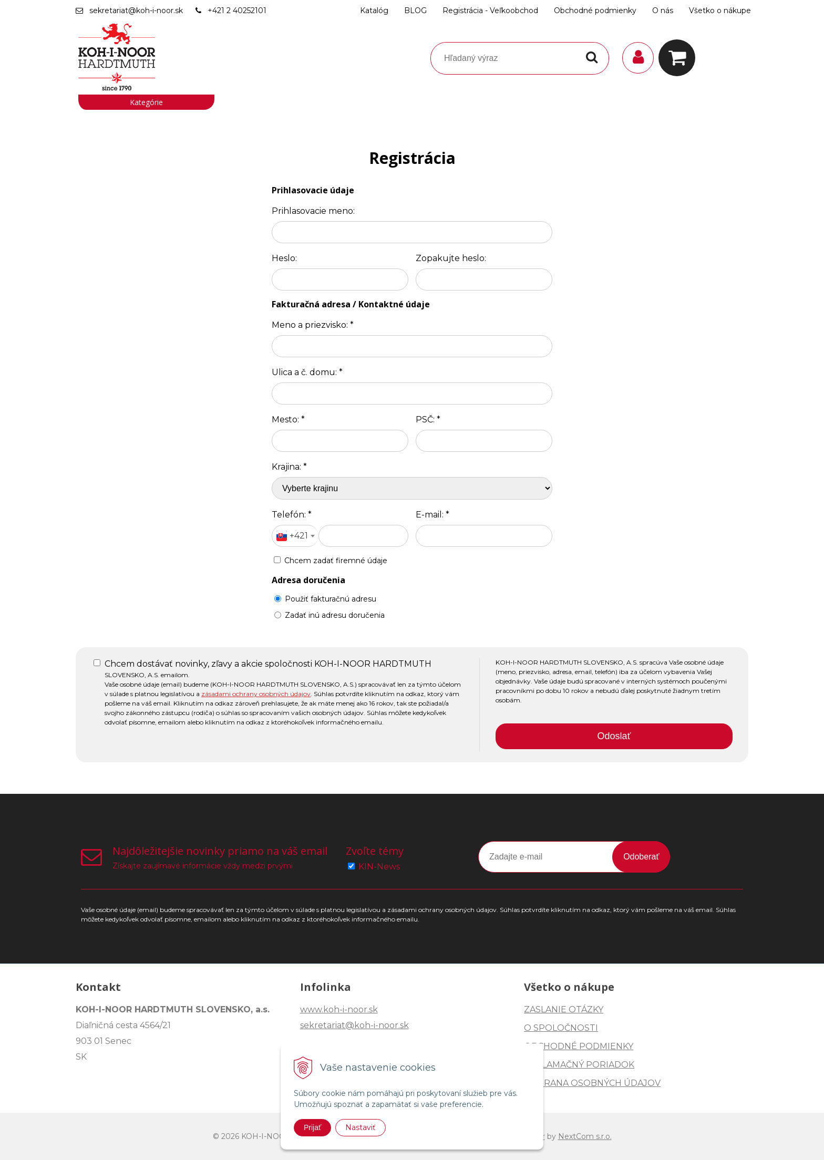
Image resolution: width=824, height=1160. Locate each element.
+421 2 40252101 (237, 10)
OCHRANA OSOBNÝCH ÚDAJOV (592, 1083)
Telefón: (292, 515)
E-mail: (432, 515)
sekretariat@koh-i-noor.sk (136, 10)
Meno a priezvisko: (313, 325)
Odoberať (641, 856)
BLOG (415, 10)
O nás (662, 10)
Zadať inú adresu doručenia (329, 615)
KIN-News (379, 867)
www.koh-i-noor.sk (339, 1009)
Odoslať (614, 736)
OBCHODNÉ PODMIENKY (578, 1046)
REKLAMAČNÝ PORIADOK (579, 1065)
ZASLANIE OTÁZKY (563, 1009)
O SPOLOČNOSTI (561, 1028)
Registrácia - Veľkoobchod (490, 10)
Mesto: (288, 419)
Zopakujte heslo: (451, 258)
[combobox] (295, 536)
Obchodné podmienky (595, 10)
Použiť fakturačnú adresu (325, 599)
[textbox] (295, 535)
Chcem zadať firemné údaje (335, 560)
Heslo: (284, 258)
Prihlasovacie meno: (313, 211)
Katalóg (374, 10)
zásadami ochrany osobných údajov (256, 694)
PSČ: (428, 419)
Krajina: (289, 467)
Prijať (312, 1127)
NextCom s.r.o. (585, 1136)
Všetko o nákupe (720, 10)
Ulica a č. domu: (307, 372)
